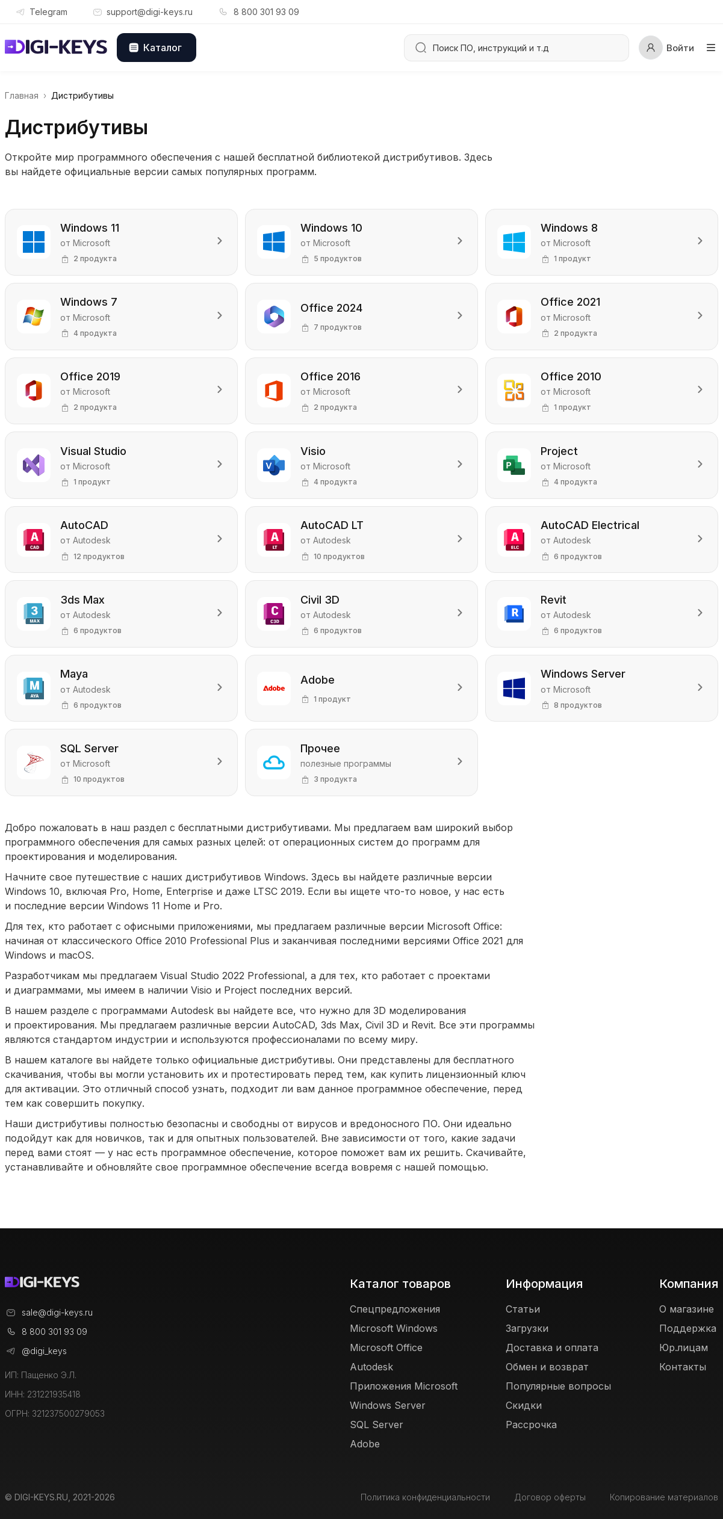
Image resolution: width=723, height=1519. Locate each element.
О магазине (686, 1310)
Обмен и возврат (547, 1367)
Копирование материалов (664, 1497)
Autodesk (371, 1367)
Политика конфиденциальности (425, 1497)
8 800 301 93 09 (258, 12)
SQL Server (376, 1425)
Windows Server (388, 1406)
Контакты (682, 1367)
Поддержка (687, 1329)
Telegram (40, 12)
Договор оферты (550, 1497)
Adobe (365, 1444)
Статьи (523, 1310)
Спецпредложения (395, 1310)
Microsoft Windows (394, 1329)
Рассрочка (531, 1425)
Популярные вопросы (558, 1387)
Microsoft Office (386, 1348)
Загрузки (527, 1329)
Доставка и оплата (552, 1348)
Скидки (524, 1406)
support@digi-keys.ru (142, 12)
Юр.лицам (683, 1348)
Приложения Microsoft (404, 1387)
